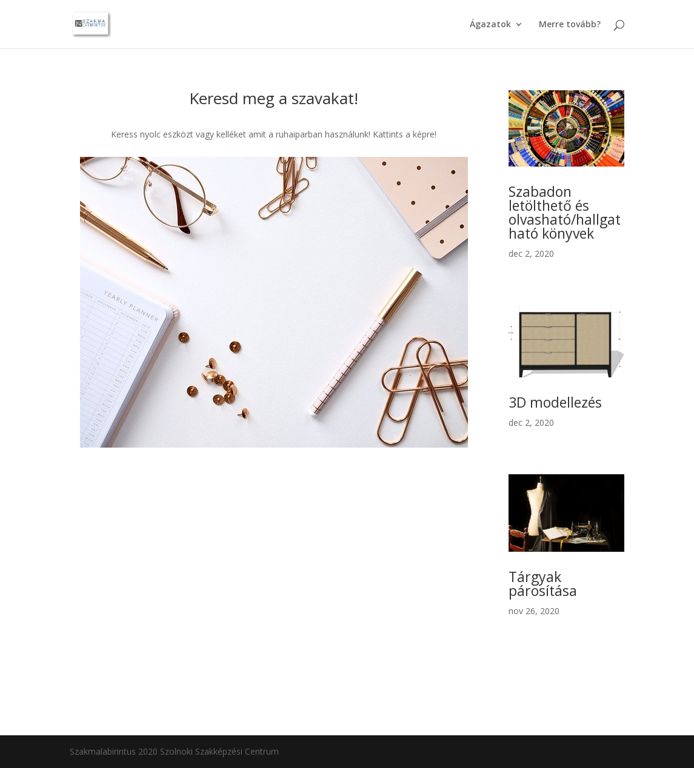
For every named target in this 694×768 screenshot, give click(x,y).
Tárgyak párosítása (543, 583)
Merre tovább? (570, 25)
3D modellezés (555, 402)
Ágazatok (490, 25)
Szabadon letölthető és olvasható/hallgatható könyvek (565, 212)
